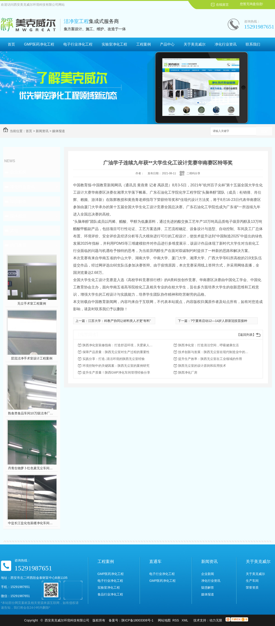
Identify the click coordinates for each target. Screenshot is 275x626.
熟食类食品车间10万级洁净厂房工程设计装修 (31, 413)
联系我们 (253, 44)
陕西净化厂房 (187, 372)
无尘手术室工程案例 (31, 303)
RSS (176, 620)
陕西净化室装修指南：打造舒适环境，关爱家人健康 (118, 345)
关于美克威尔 (195, 44)
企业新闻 (18, 172)
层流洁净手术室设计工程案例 (31, 358)
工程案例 (143, 44)
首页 (11, 44)
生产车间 (252, 580)
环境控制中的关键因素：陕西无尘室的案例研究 (115, 365)
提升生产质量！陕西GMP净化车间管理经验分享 (116, 372)
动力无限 (215, 620)
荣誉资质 (252, 587)
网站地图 (164, 620)
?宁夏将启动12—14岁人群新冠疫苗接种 (219, 321)
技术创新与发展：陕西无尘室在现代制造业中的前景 (214, 352)
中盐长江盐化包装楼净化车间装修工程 (31, 523)
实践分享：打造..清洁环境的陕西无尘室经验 (113, 359)
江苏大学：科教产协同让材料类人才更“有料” (119, 321)
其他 (14, 230)
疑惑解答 (18, 201)
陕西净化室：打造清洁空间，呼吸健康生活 (208, 345)
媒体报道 (58, 131)
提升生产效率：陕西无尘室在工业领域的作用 (210, 359)
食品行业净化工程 (110, 594)
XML (185, 620)
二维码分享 (193, 173)
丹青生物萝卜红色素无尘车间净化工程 (31, 468)
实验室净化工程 (114, 44)
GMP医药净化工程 (39, 44)
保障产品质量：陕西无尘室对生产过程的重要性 (115, 352)
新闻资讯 (42, 131)
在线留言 (222, 4)
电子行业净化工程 (78, 44)
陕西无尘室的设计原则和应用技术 (202, 365)
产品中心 (167, 44)
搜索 (264, 131)
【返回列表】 (246, 334)
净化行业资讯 (225, 44)
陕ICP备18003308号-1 (137, 620)
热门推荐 (18, 245)
